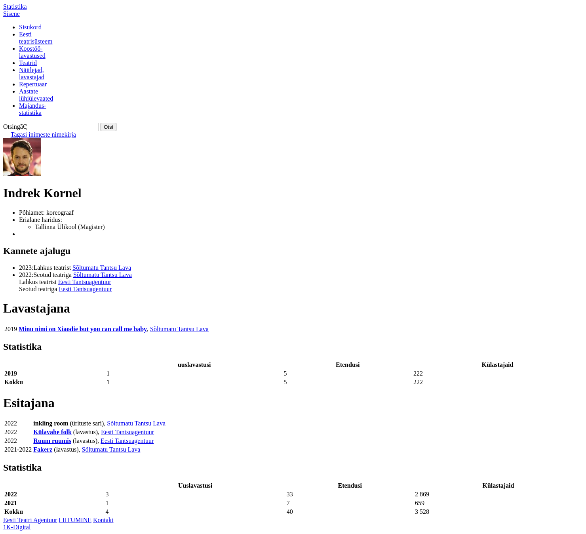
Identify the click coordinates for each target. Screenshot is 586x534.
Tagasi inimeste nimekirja (43, 134)
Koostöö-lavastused (32, 52)
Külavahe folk (52, 432)
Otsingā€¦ (15, 126)
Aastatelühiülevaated (36, 95)
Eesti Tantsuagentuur (84, 281)
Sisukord (30, 27)
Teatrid (28, 62)
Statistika (15, 6)
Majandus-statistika (32, 109)
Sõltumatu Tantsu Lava (101, 267)
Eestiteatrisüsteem (35, 38)
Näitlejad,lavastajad (31, 73)
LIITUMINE (75, 520)
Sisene (11, 13)
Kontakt (103, 520)
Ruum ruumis (52, 440)
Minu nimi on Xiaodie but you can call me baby (83, 329)
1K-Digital (16, 527)
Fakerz (42, 449)
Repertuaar (33, 84)
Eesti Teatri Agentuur (30, 520)
